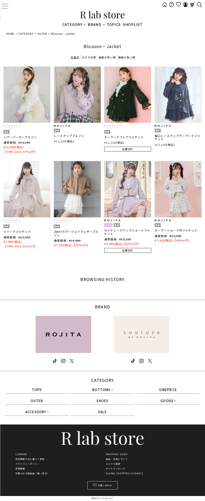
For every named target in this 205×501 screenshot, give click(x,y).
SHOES (102, 401)
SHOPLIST (133, 24)
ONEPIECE (168, 390)
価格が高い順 (126, 57)
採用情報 (20, 468)
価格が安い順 (107, 57)
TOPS (37, 390)
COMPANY (21, 454)
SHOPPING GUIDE (117, 454)
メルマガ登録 (113, 464)
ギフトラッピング (115, 468)
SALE (102, 412)
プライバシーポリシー (27, 464)
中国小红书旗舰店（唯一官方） (32, 473)
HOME (10, 33)
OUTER (42, 33)
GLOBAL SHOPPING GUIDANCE (124, 473)
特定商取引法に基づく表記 (30, 459)
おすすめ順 (89, 57)
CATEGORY (26, 33)
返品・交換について (117, 459)
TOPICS (114, 24)
